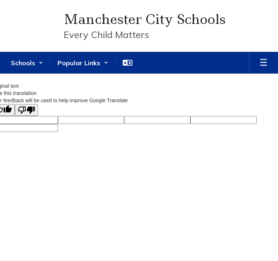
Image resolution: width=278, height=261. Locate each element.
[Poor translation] (26, 110)
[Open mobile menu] (263, 63)
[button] (27, 63)
